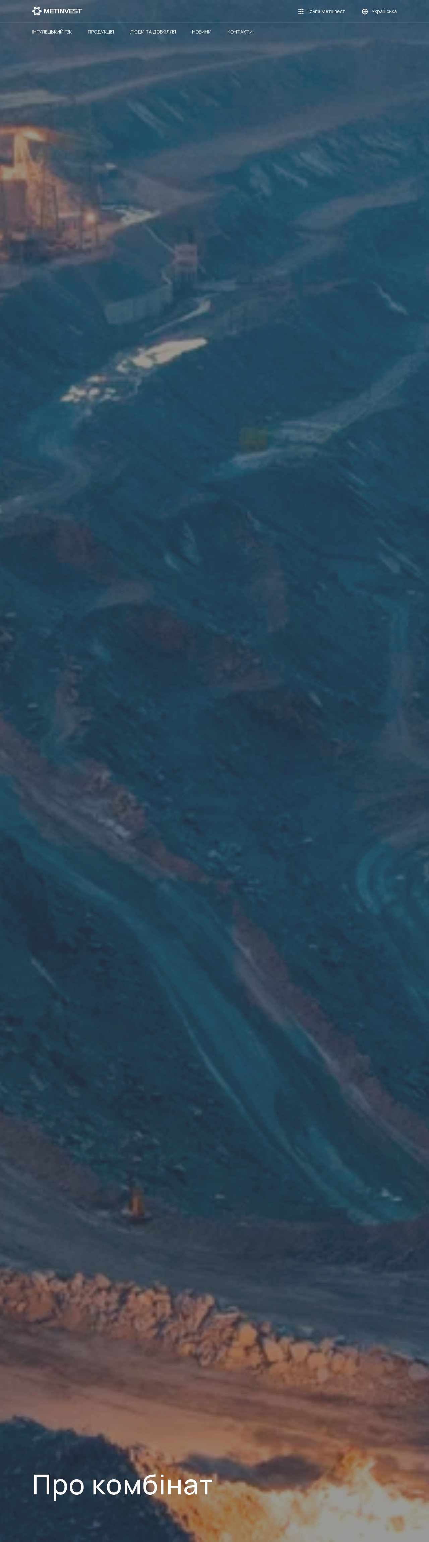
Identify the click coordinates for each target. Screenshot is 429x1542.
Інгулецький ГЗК (52, 31)
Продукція (101, 31)
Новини (201, 31)
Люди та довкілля (153, 31)
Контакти (240, 31)
